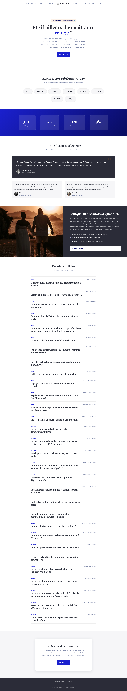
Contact (69, 681)
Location (75, 3)
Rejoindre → (63, 662)
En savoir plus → (78, 248)
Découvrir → (63, 54)
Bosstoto (62, 3)
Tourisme (83, 3)
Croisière (50, 3)
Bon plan (34, 3)
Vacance (91, 3)
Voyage (98, 3)
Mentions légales (60, 681)
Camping (42, 3)
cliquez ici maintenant (77, 229)
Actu (27, 3)
